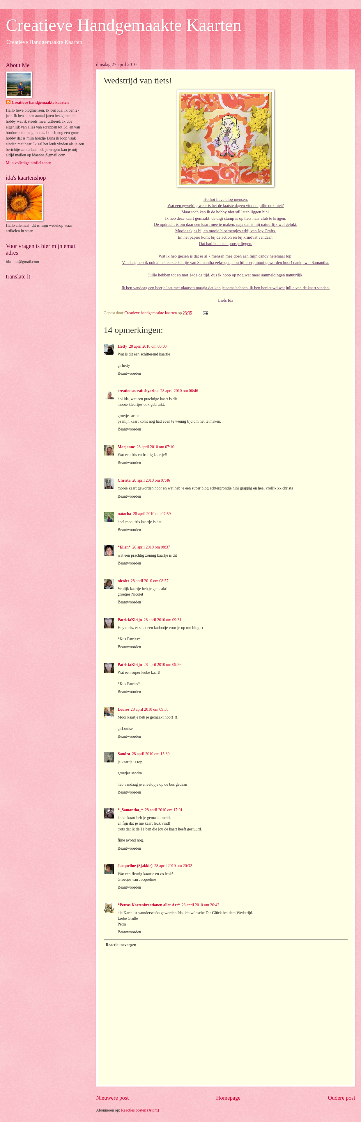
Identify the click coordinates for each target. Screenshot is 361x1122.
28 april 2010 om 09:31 (163, 620)
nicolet (123, 581)
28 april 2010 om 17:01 (164, 810)
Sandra (124, 754)
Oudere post (341, 1098)
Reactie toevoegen (121, 945)
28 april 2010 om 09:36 (163, 664)
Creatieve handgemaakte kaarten (40, 102)
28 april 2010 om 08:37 (151, 547)
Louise (123, 709)
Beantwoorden (129, 373)
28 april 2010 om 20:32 (173, 866)
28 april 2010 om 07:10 (155, 447)
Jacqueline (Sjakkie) (135, 866)
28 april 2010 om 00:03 (148, 346)
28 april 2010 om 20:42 (201, 905)
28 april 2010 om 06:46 (179, 391)
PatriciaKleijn (130, 620)
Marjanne (126, 447)
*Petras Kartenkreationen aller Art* (149, 905)
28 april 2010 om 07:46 (151, 480)
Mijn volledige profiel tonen (28, 163)
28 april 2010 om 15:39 (151, 754)
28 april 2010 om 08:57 (150, 581)
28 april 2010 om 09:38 (150, 709)
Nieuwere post (112, 1098)
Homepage (228, 1098)
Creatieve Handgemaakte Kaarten (124, 25)
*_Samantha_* (130, 810)
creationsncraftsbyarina (138, 391)
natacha (124, 514)
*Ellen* (124, 547)
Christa (124, 480)
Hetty (122, 346)
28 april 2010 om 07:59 (152, 514)
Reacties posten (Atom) (140, 1110)
